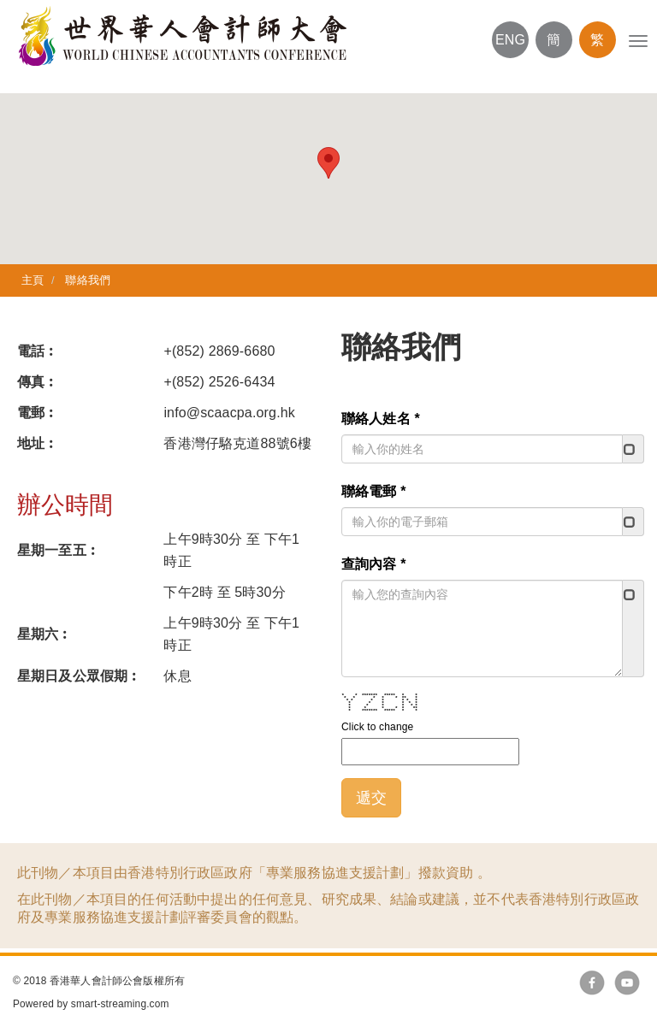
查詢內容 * (376, 564)
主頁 (32, 280)
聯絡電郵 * (376, 491)
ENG (510, 39)
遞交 (373, 797)
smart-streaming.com (120, 1004)
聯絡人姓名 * (383, 418)
